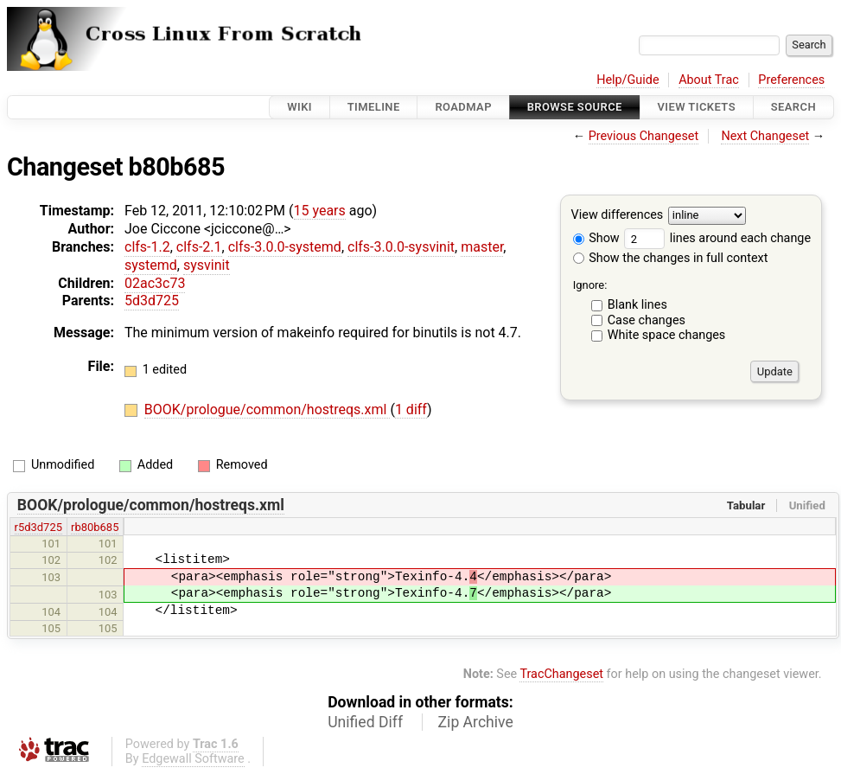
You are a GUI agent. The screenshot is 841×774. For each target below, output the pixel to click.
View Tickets (697, 106)
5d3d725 (151, 300)
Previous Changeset (644, 136)
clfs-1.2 (147, 247)
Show (596, 238)
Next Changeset (765, 136)
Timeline (373, 106)
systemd (150, 265)
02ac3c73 (154, 283)
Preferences (791, 80)
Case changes (646, 320)
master (482, 247)
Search (793, 106)
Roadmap (463, 106)
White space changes (667, 335)
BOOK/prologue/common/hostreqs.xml (267, 409)
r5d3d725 (38, 527)
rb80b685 (94, 527)
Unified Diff (365, 722)
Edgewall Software (193, 759)
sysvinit (206, 265)
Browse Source (574, 106)
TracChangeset (561, 674)
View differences (617, 215)
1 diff (411, 409)
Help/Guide (627, 80)
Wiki (299, 106)
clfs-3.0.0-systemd (284, 247)
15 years (320, 210)
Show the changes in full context (670, 258)
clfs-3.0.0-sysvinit (401, 247)
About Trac (709, 80)
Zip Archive (475, 722)
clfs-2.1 (199, 247)
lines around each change (717, 238)
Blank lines (637, 304)
